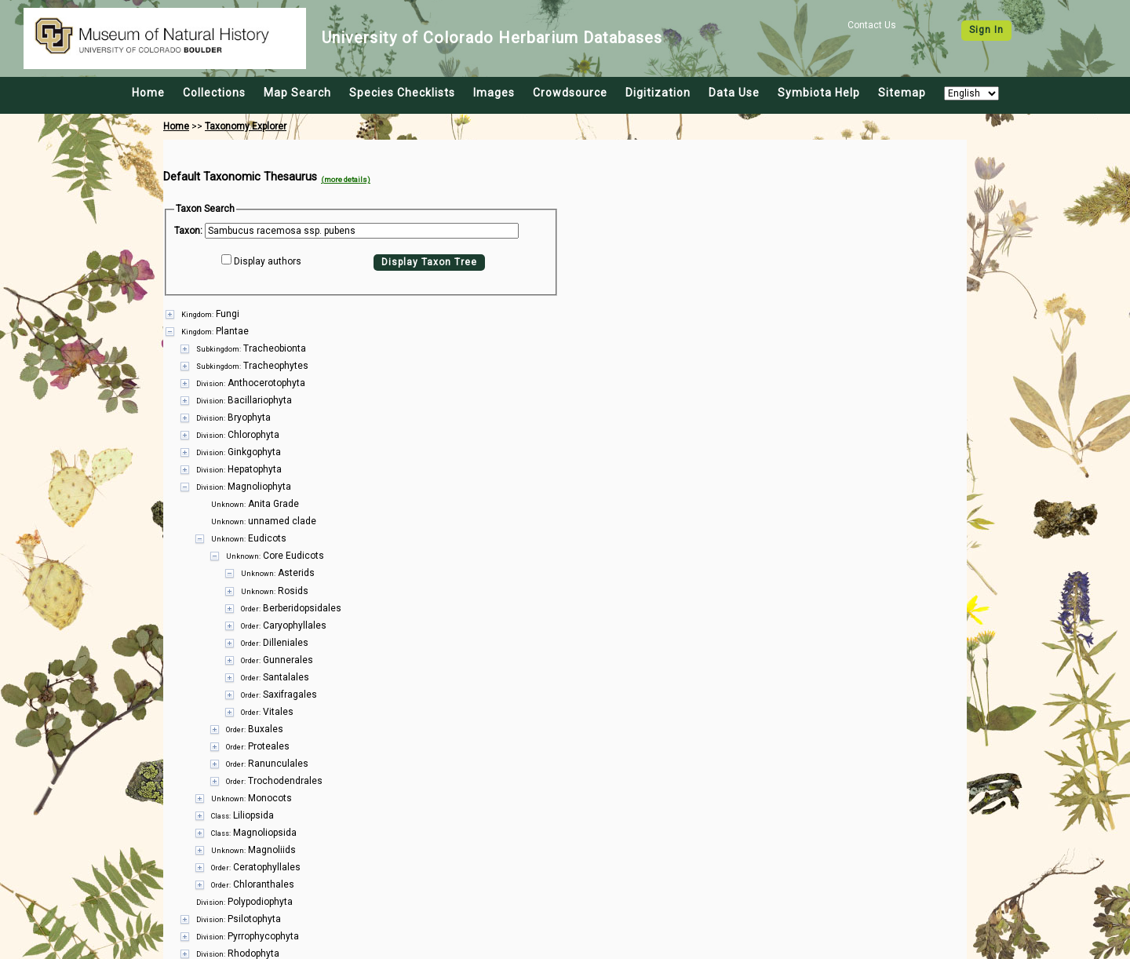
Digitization (658, 92)
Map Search (297, 92)
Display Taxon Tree (429, 262)
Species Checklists (402, 92)
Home (148, 92)
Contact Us (872, 25)
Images (494, 92)
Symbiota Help (819, 92)
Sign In (986, 29)
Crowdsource (570, 92)
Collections (214, 92)
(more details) (345, 179)
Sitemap (902, 92)
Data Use (734, 92)
